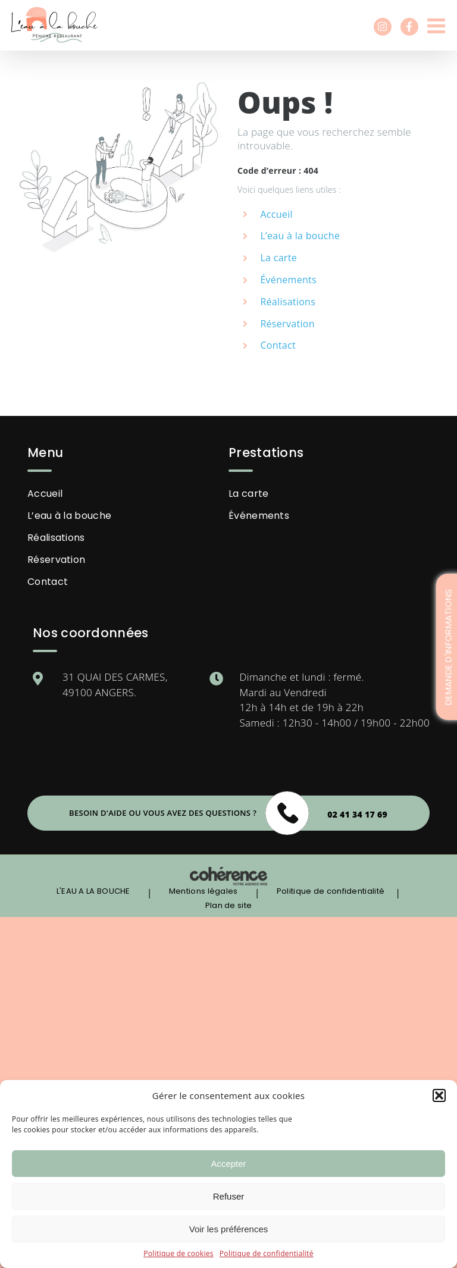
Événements (288, 279)
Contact (278, 345)
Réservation (287, 323)
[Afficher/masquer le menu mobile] (437, 25)
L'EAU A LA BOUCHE (93, 891)
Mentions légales (203, 891)
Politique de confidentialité (267, 1253)
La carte (278, 257)
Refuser (229, 1196)
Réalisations (287, 301)
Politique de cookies (178, 1253)
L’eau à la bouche (300, 235)
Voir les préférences (228, 1229)
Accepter (228, 1164)
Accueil (44, 493)
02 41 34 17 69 (357, 814)
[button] (439, 1095)
